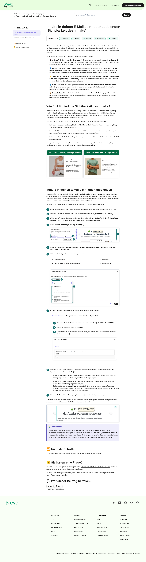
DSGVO (53, 531)
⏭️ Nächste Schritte (20, 43)
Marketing (26, 14)
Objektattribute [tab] (95, 316)
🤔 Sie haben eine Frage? (21, 47)
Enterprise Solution (80, 535)
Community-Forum (102, 535)
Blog (98, 519)
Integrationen (124, 539)
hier (73, 469)
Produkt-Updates (125, 535)
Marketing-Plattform (80, 519)
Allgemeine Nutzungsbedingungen (96, 553)
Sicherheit (54, 535)
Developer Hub (124, 527)
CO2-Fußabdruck (56, 527)
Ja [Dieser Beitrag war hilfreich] (51, 486)
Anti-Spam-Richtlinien (62, 553)
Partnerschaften (102, 527)
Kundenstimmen (102, 531)
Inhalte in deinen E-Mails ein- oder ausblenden (24, 39)
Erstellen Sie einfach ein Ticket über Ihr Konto (95, 467)
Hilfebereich (123, 519)
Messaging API (78, 531)
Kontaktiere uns (124, 523)
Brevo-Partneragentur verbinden (56, 475)
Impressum (111, 553)
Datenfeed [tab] (83, 316)
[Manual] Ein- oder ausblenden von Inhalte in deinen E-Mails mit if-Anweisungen (75, 453)
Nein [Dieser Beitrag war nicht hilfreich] (59, 486)
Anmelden (115, 5)
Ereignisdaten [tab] (71, 316)
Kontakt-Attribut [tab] (57, 316)
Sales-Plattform (78, 527)
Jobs (52, 519)
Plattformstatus (124, 531)
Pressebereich (55, 523)
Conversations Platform (81, 523)
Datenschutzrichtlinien (77, 553)
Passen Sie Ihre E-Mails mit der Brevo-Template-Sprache (36, 16)
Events (99, 523)
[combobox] (103, 15)
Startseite (17, 14)
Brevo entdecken (101, 5)
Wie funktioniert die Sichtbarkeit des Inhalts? (25, 33)
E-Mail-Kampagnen (38, 14)
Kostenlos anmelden (133, 5)
